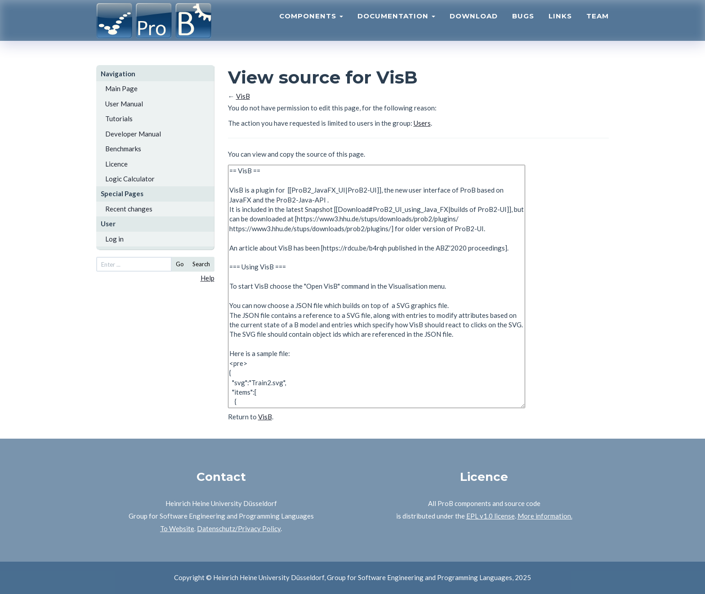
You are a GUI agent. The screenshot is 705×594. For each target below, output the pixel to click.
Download (474, 25)
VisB (243, 96)
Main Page (121, 88)
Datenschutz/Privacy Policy (239, 528)
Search (201, 264)
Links (560, 25)
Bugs (523, 25)
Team (597, 25)
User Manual (124, 104)
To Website (177, 528)
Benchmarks (123, 149)
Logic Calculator (130, 179)
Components (311, 25)
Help (207, 278)
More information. (545, 516)
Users (422, 123)
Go (180, 264)
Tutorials (119, 118)
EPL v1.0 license (490, 516)
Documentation (396, 25)
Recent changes (128, 209)
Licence (116, 164)
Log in (114, 239)
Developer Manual (133, 134)
